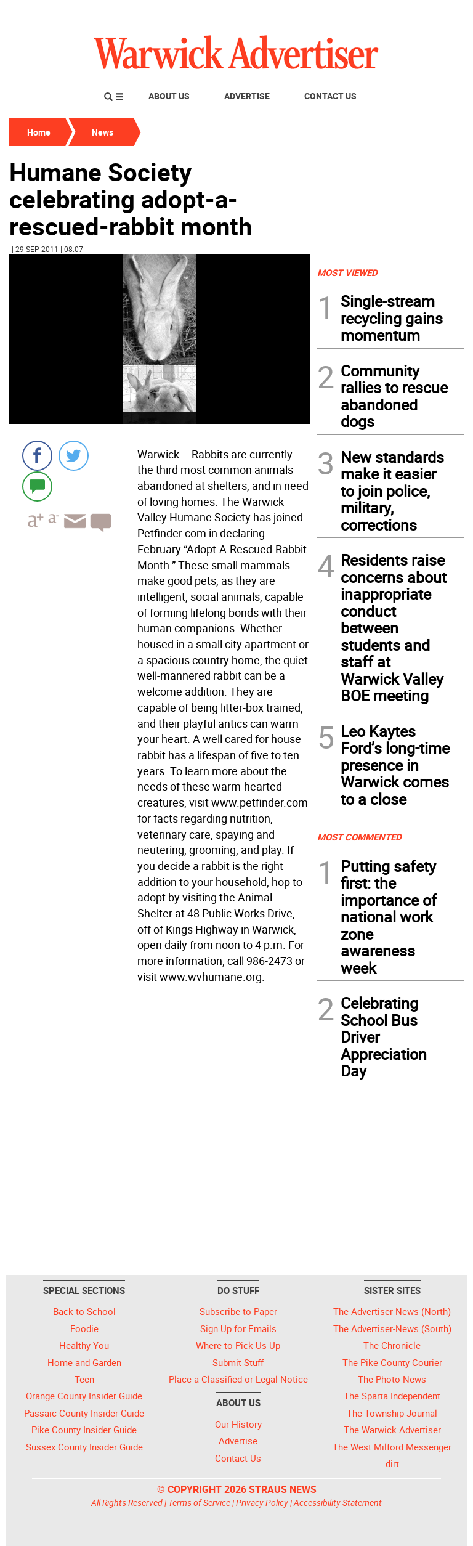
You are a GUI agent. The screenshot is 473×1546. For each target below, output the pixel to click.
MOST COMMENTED (359, 837)
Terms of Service (199, 1502)
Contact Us (330, 96)
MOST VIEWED (347, 272)
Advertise (247, 96)
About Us (169, 96)
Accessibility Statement (338, 1502)
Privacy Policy (262, 1502)
